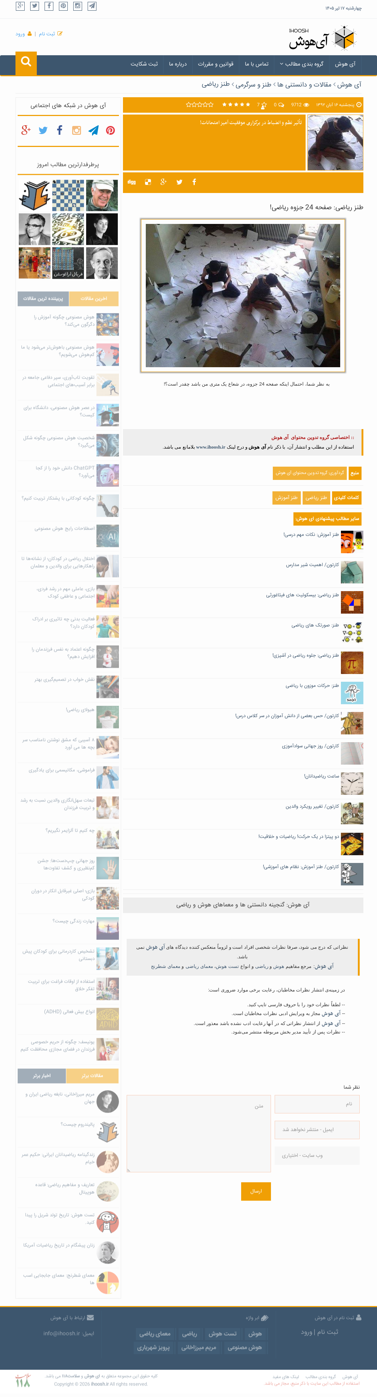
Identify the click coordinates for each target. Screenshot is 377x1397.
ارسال (256, 1191)
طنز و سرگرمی (253, 85)
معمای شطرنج (165, 966)
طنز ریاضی (216, 84)
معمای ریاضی (199, 966)
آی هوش (345, 64)
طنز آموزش (286, 498)
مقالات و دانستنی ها (304, 85)
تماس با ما (256, 64)
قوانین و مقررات (215, 64)
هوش (278, 966)
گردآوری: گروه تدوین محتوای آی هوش (310, 473)
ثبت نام (47, 34)
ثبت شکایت (144, 64)
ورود (20, 34)
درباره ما (178, 64)
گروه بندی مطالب (302, 64)
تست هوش (227, 966)
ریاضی (261, 966)
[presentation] (305, 1198)
